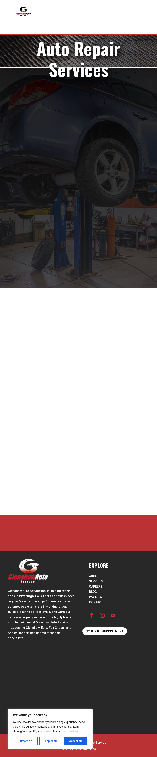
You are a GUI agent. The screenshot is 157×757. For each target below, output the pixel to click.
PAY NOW (95, 597)
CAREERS (95, 586)
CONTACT (96, 602)
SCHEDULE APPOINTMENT (104, 631)
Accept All (75, 741)
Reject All (51, 741)
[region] (50, 729)
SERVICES (96, 581)
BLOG (93, 592)
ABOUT (94, 576)
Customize (25, 741)
